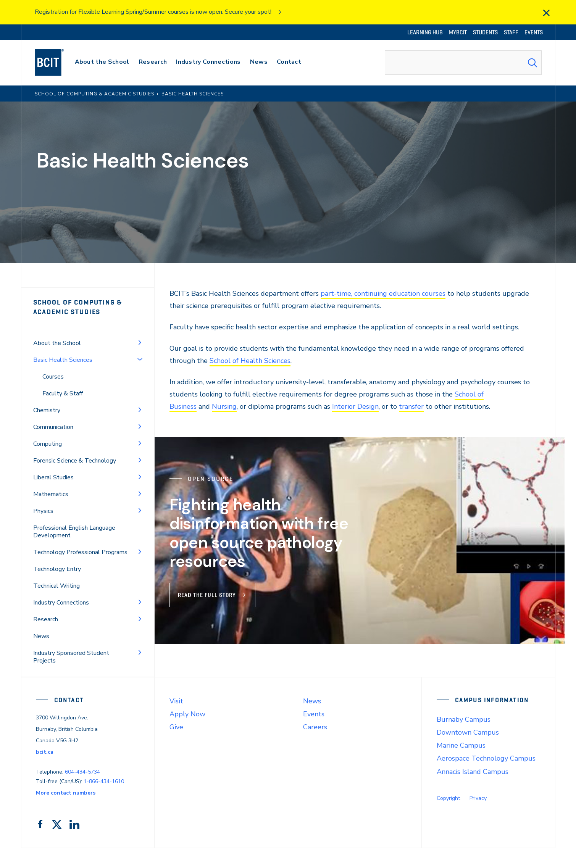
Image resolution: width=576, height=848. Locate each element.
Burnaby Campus (463, 719)
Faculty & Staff (62, 393)
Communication (53, 427)
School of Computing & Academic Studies (78, 307)
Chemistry (46, 410)
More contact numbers (65, 792)
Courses (53, 376)
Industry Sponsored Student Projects (71, 657)
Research (45, 619)
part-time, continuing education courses (383, 293)
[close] (546, 13)
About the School (57, 343)
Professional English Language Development (74, 532)
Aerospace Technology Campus (486, 758)
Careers (315, 727)
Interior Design (355, 406)
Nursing (224, 406)
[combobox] (463, 62)
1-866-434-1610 (104, 781)
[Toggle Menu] (139, 342)
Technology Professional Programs (80, 552)
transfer (411, 406)
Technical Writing (56, 586)
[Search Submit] (532, 62)
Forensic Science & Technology (74, 460)
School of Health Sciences (250, 360)
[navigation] (57, 62)
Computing (47, 444)
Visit (176, 701)
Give (176, 727)
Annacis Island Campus (472, 771)
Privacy (478, 798)
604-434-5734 (82, 771)
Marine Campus (461, 745)
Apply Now (187, 714)
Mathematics (50, 494)
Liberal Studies (53, 477)
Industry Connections (61, 602)
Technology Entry (57, 569)
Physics (43, 511)
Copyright (448, 798)
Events (313, 714)
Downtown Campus (468, 732)
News (41, 636)
